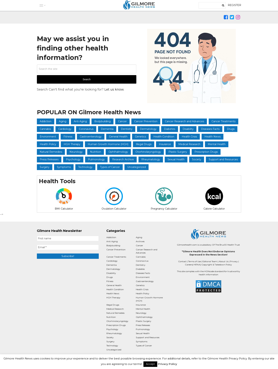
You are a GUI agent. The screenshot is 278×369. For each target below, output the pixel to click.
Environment (48, 136)
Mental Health (217, 144)
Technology (85, 167)
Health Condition (163, 136)
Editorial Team (209, 261)
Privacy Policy (167, 364)
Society (196, 159)
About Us (223, 261)
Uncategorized (136, 167)
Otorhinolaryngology (148, 151)
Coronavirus (86, 129)
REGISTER (234, 5)
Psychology (73, 159)
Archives (140, 241)
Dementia (107, 129)
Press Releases (49, 159)
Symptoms (64, 167)
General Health (118, 136)
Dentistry (126, 129)
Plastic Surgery (177, 151)
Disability (188, 129)
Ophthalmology (118, 151)
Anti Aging (80, 121)
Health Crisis (189, 136)
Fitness (67, 136)
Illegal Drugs (143, 144)
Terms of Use (194, 261)
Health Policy (48, 144)
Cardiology (64, 129)
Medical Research (189, 144)
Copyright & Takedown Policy (216, 264)
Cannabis (45, 129)
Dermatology (148, 129)
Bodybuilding (102, 121)
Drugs (231, 129)
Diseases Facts (210, 129)
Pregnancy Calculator (164, 198)
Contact (182, 261)
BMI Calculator (64, 198)
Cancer (122, 121)
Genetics (140, 136)
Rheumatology (150, 159)
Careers (189, 264)
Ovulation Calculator (114, 198)
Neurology (76, 151)
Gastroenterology (91, 136)
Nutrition (95, 151)
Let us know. (114, 89)
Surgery (44, 167)
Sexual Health (176, 159)
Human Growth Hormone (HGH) (108, 144)
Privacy (234, 261)
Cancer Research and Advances (184, 121)
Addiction (45, 121)
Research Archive (123, 159)
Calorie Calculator (214, 198)
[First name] (68, 238)
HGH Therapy (72, 144)
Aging (62, 121)
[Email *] (68, 247)
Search (86, 79)
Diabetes (169, 129)
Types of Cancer (110, 167)
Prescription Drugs (206, 151)
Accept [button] (150, 364)
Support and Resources (223, 159)
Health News (212, 136)
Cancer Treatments (223, 121)
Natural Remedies (51, 151)
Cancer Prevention (145, 121)
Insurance (165, 144)
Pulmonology (96, 159)
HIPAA (197, 264)
